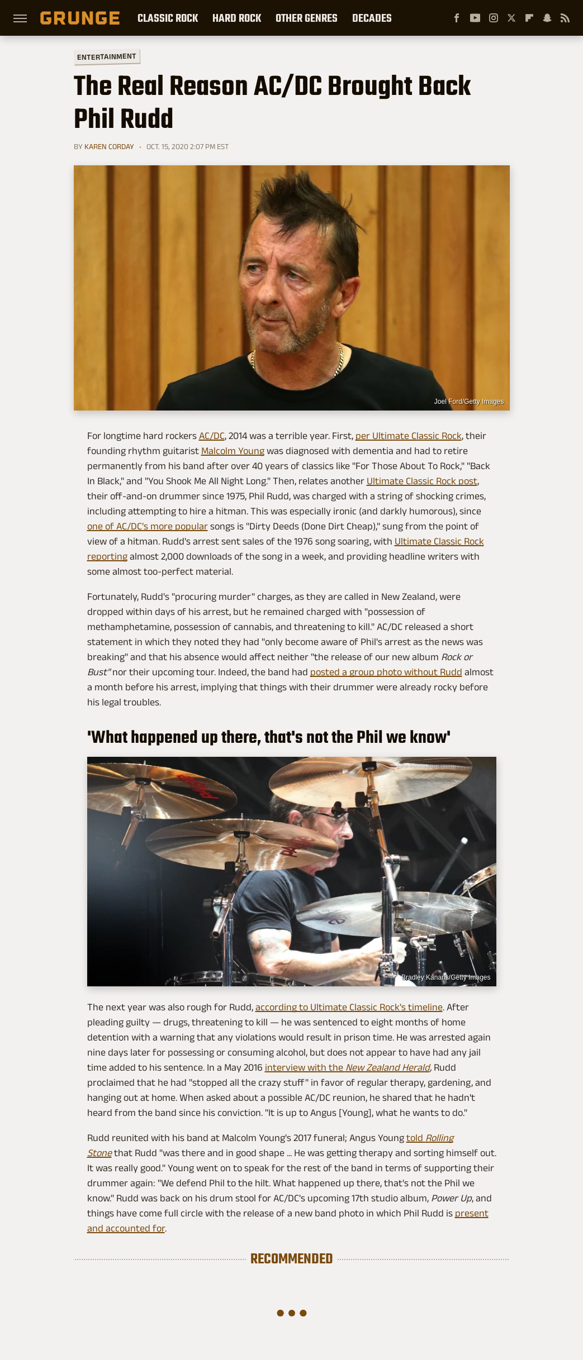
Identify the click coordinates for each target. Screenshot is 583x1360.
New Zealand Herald (387, 1067)
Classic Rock (168, 17)
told (415, 1137)
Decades (372, 17)
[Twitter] (511, 17)
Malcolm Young (232, 450)
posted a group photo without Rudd (386, 671)
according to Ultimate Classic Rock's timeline (349, 1007)
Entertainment (106, 56)
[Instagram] (493, 17)
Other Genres (307, 17)
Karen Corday (109, 146)
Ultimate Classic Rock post (422, 480)
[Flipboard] (529, 17)
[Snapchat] (547, 17)
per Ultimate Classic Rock (409, 435)
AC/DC (212, 435)
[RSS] (565, 17)
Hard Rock (236, 17)
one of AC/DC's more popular (147, 526)
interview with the (305, 1067)
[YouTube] (475, 17)
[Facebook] (456, 17)
